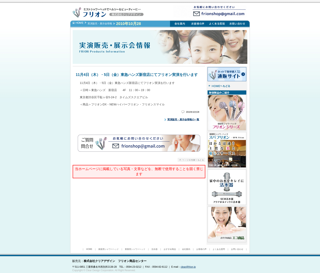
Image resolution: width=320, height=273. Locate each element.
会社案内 (186, 249)
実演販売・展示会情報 (100, 23)
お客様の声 (201, 249)
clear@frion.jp (188, 266)
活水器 (154, 249)
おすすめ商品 (170, 249)
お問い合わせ (237, 249)
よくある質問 (219, 249)
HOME (89, 249)
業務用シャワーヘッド (135, 249)
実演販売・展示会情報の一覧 (183, 119)
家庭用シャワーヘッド (108, 249)
